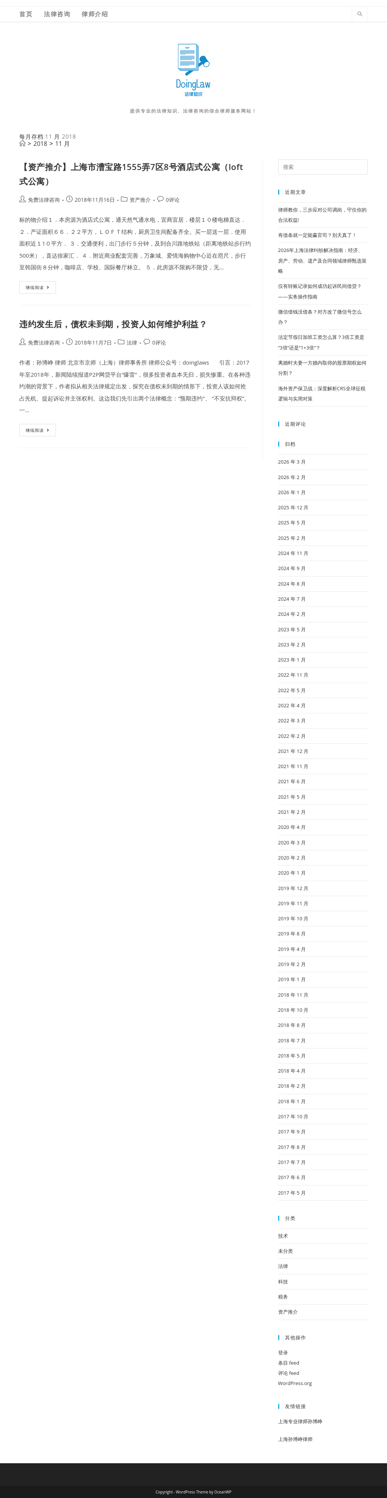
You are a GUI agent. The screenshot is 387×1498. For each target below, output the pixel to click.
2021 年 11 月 (293, 766)
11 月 (62, 143)
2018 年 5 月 (292, 1055)
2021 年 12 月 (293, 751)
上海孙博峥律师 (295, 1439)
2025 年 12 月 (293, 507)
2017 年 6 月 (292, 1177)
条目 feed (288, 1362)
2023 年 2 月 (292, 644)
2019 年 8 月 (292, 933)
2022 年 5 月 (292, 690)
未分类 (285, 1251)
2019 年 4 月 (292, 949)
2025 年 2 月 (292, 538)
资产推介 (140, 199)
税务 (283, 1296)
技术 (283, 1235)
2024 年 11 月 (293, 553)
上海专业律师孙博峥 (300, 1421)
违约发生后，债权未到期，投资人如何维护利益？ (113, 323)
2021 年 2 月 (292, 812)
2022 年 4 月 (292, 705)
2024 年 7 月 (292, 598)
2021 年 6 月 (292, 781)
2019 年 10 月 (293, 918)
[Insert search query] (323, 167)
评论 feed (288, 1373)
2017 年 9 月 (292, 1131)
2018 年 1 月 (292, 1101)
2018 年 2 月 (292, 1085)
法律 (132, 342)
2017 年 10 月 (293, 1116)
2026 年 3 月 (292, 461)
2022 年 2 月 (292, 736)
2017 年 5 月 (292, 1192)
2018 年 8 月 (292, 1025)
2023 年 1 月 (292, 659)
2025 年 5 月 (292, 522)
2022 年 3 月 (292, 720)
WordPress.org (295, 1383)
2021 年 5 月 (292, 796)
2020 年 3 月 (292, 842)
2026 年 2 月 (292, 477)
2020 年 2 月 (292, 857)
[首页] (22, 143)
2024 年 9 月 (292, 568)
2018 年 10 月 (293, 1009)
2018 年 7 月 (292, 1040)
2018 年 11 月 (293, 994)
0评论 (173, 199)
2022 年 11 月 (293, 674)
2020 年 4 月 (292, 827)
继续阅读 (41, 289)
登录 (283, 1352)
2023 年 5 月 (292, 629)
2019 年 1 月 (292, 979)
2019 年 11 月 (293, 903)
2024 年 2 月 (292, 614)
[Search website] (359, 14)
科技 (283, 1281)
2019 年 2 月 (292, 964)
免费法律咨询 (44, 199)
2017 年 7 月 (292, 1162)
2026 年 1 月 (292, 492)
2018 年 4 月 (292, 1070)
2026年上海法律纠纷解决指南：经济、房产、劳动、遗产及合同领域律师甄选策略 (322, 260)
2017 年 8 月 (292, 1147)
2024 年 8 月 (292, 583)
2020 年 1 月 (292, 872)
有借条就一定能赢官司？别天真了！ (317, 235)
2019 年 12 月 (293, 888)
